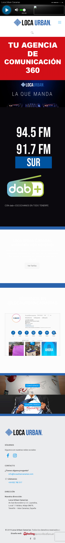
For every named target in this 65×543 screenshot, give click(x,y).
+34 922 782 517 (15, 482)
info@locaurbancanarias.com (21, 474)
